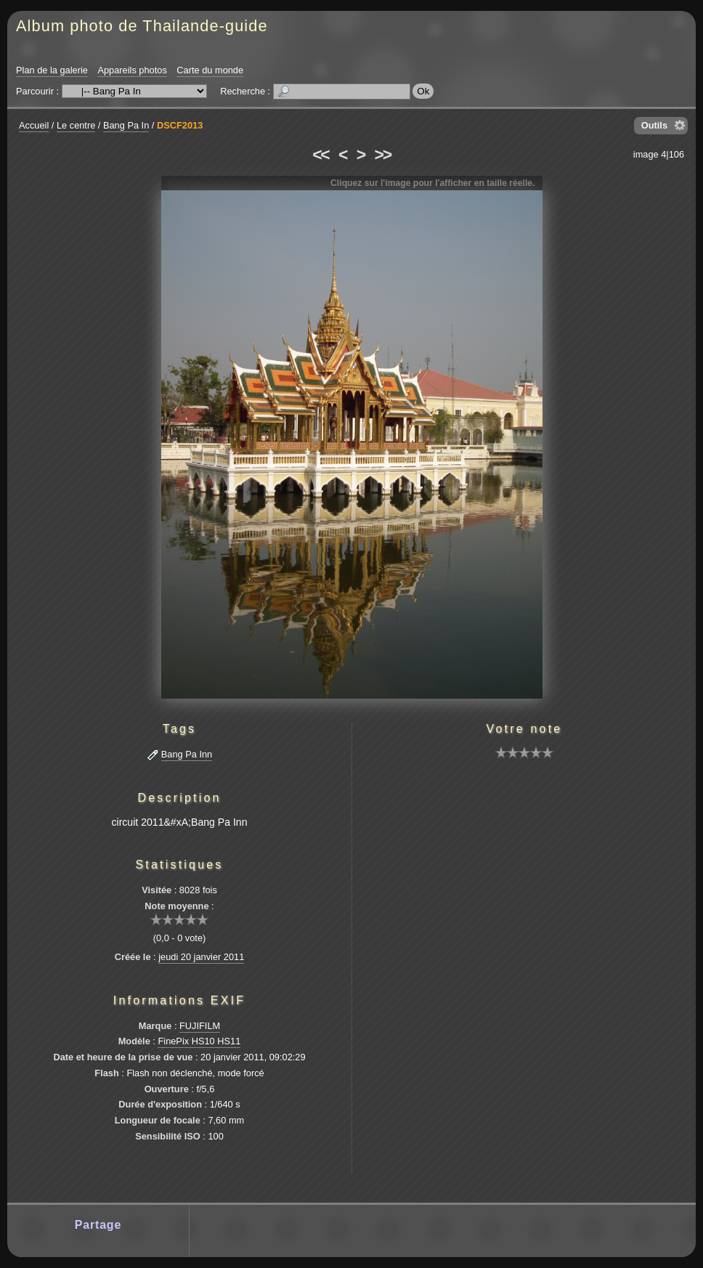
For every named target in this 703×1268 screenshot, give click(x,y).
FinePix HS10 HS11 (199, 1041)
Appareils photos (131, 70)
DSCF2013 (180, 125)
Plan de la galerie (52, 70)
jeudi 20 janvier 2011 (201, 956)
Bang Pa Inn (186, 754)
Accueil (34, 125)
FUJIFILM (199, 1025)
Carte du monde (209, 70)
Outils (654, 125)
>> (383, 154)
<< (320, 154)
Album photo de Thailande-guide (142, 26)
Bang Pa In (126, 125)
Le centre (76, 125)
